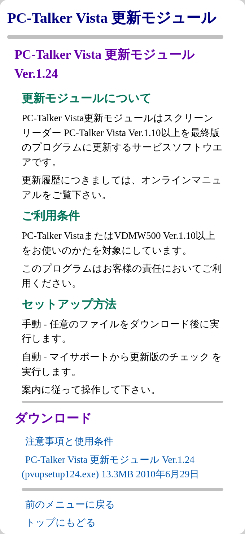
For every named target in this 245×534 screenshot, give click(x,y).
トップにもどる (60, 522)
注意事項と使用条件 (69, 441)
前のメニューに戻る (70, 504)
